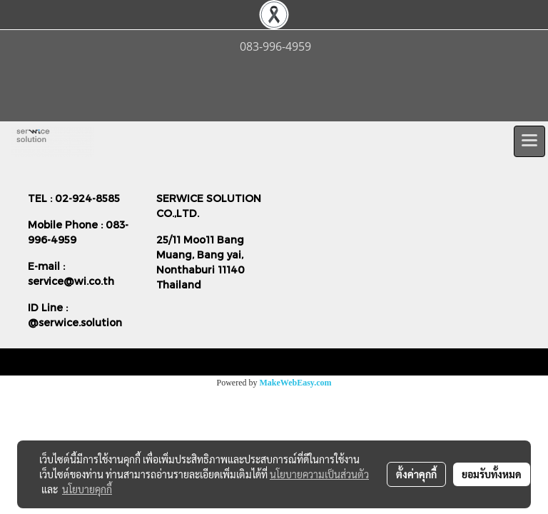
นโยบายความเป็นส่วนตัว (319, 474)
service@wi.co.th (71, 281)
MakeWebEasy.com (296, 383)
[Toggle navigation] (529, 141)
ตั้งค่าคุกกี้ (416, 474)
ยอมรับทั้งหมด (492, 474)
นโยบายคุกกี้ (87, 489)
